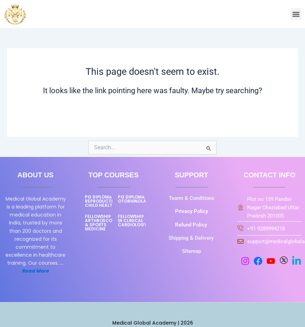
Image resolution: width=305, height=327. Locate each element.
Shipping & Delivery (191, 238)
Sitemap (191, 251)
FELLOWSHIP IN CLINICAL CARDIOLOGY (132, 220)
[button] (296, 14)
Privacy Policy (191, 211)
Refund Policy (191, 225)
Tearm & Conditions (191, 198)
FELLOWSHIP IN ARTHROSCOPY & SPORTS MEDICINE (101, 222)
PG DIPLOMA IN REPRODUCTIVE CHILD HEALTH (101, 201)
